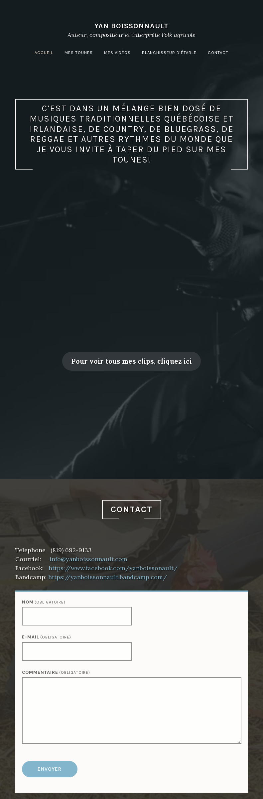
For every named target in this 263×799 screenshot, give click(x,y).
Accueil (44, 52)
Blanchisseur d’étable (169, 52)
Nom (44, 602)
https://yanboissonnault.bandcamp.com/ (107, 577)
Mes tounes (79, 52)
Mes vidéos (117, 52)
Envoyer (50, 769)
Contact (218, 52)
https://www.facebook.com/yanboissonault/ (113, 568)
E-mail (46, 637)
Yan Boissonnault (131, 26)
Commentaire (56, 672)
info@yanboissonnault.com (88, 559)
